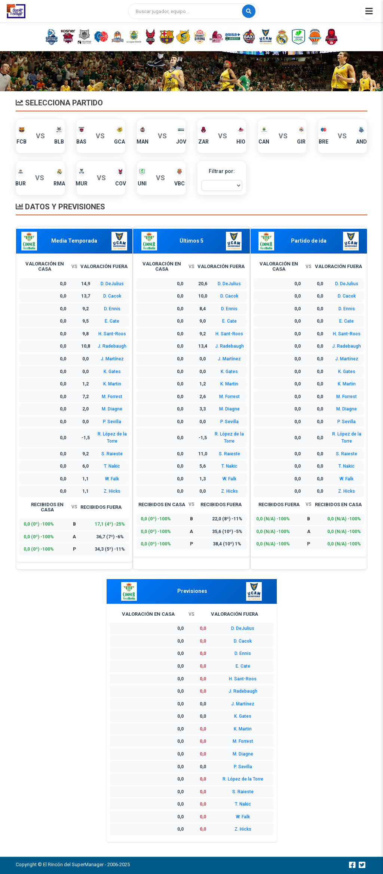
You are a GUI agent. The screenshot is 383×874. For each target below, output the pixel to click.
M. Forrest (112, 396)
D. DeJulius (112, 283)
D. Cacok (112, 296)
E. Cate (112, 321)
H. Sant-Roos (112, 333)
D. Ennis (112, 308)
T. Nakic (112, 466)
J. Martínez (112, 358)
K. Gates (112, 371)
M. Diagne (112, 409)
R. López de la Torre (243, 779)
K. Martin (112, 384)
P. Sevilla (112, 421)
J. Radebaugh (112, 346)
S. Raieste (112, 453)
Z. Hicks (112, 491)
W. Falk (112, 478)
